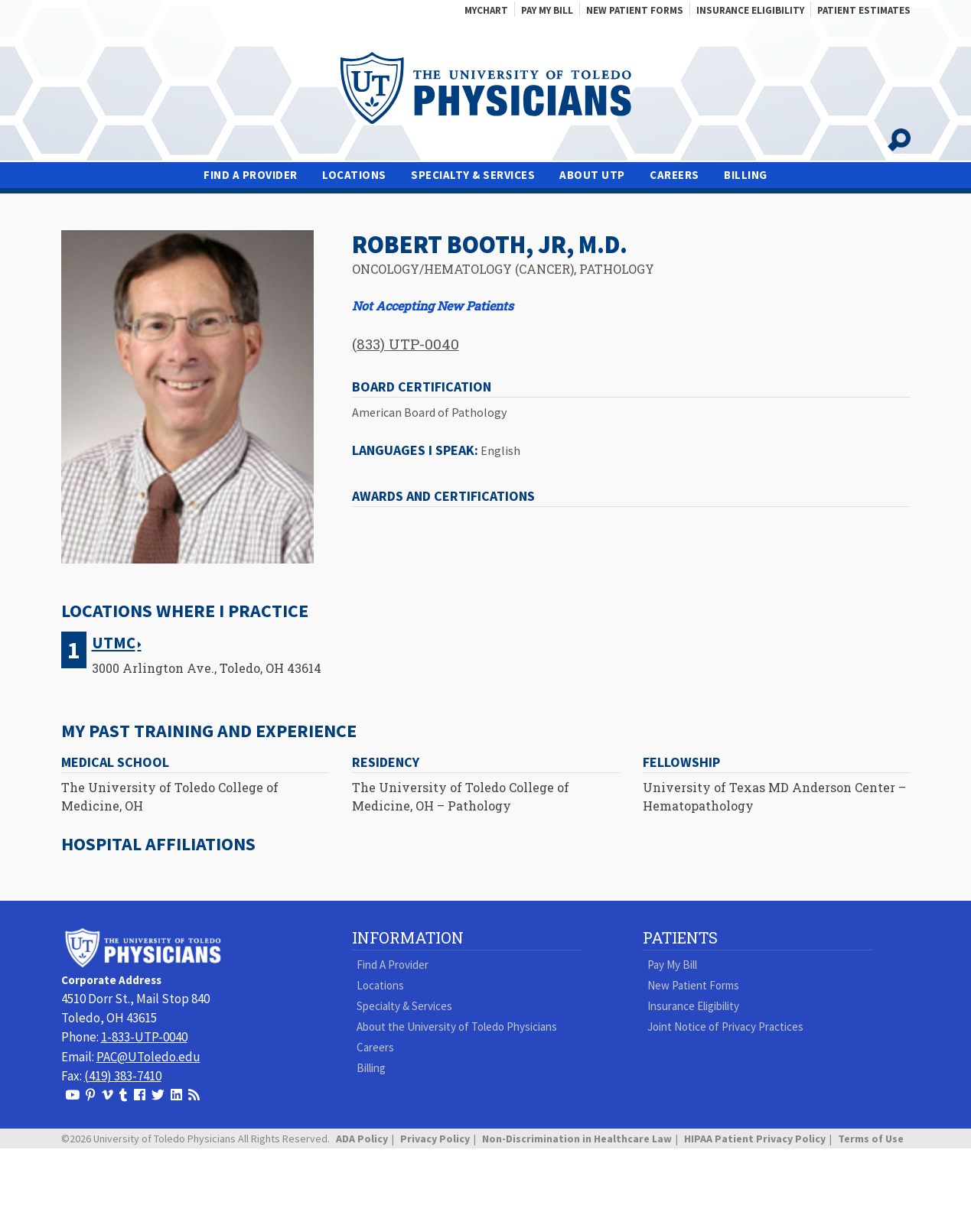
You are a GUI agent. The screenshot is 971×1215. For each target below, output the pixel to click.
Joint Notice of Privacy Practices (725, 1026)
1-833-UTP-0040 (144, 1036)
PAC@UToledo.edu (148, 1056)
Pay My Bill (547, 10)
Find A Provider (251, 175)
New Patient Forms (634, 10)
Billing (745, 175)
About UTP (592, 175)
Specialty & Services (473, 175)
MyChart (486, 10)
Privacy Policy (435, 1138)
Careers (674, 175)
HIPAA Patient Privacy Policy (755, 1138)
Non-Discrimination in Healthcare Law (577, 1138)
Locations (354, 175)
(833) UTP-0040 (405, 343)
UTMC (113, 643)
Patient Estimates (864, 10)
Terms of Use (871, 1138)
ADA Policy (362, 1138)
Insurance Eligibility (750, 10)
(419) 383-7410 (122, 1075)
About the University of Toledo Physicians (457, 1026)
